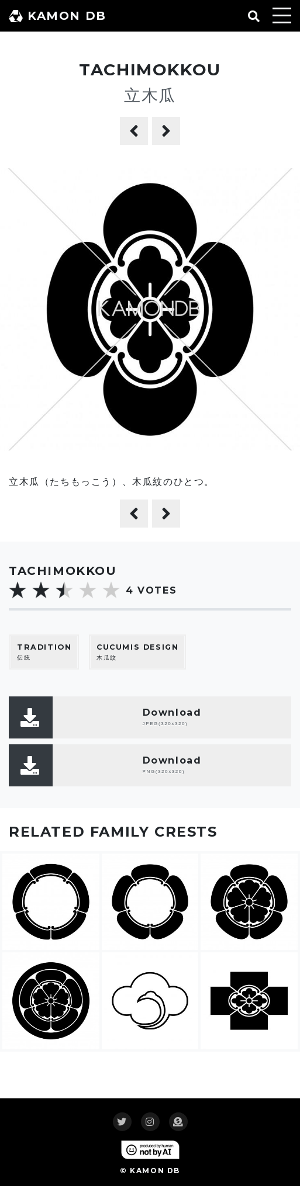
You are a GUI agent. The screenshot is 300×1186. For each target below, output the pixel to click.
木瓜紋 (137, 651)
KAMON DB (57, 16)
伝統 (44, 651)
